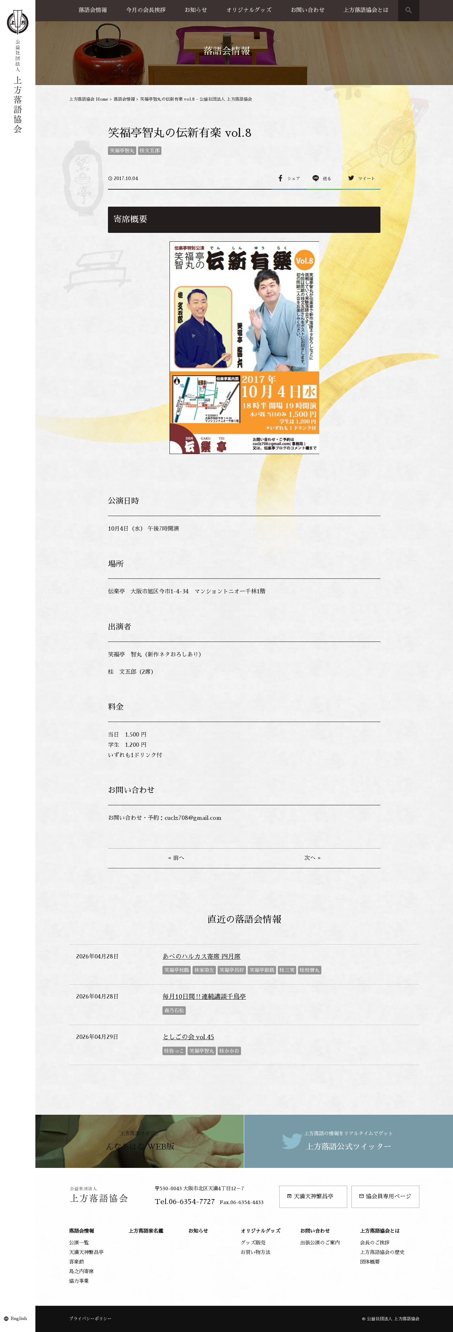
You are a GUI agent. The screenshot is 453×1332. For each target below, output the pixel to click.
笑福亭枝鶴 (176, 970)
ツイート (366, 179)
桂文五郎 (150, 150)
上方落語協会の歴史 (382, 1252)
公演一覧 (79, 1242)
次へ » (312, 858)
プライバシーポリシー (90, 1319)
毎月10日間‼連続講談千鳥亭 (204, 997)
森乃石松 (174, 1010)
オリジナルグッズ (248, 10)
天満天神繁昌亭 (310, 1196)
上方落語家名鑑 (145, 1231)
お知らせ (195, 10)
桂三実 (287, 970)
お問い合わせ (308, 10)
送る (327, 179)
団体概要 (370, 1261)
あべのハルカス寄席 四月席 (201, 956)
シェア (293, 179)
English (19, 1318)
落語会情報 (93, 10)
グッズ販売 (253, 1242)
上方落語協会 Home (88, 99)
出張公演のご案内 (320, 1242)
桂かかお (229, 1050)
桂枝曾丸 (310, 970)
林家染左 (204, 970)
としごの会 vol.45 (188, 1037)
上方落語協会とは (366, 10)
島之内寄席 (81, 1271)
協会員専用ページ (385, 1196)
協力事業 (79, 1280)
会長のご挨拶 (375, 1242)
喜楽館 (76, 1261)
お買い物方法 (255, 1252)
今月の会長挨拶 (146, 10)
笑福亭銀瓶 (262, 970)
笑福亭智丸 (122, 150)
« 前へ (176, 858)
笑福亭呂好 (231, 970)
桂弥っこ (174, 1050)
